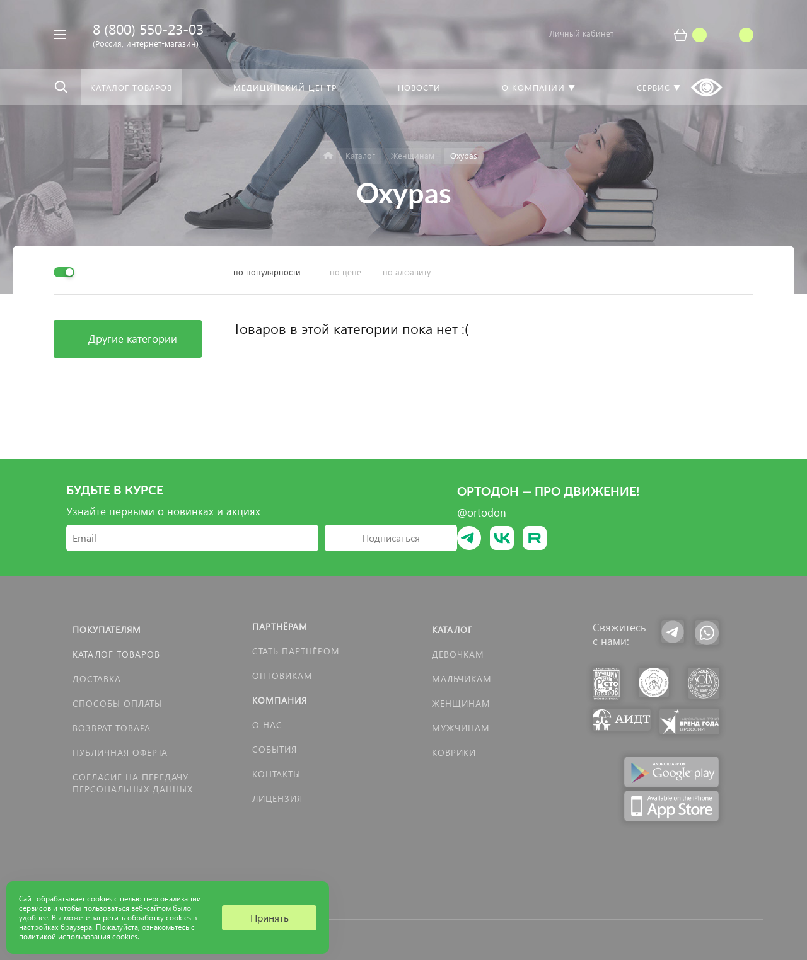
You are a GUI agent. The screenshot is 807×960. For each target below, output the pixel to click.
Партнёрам (280, 626)
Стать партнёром (296, 651)
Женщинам (461, 703)
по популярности (267, 271)
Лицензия (277, 798)
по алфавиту (407, 271)
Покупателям (107, 630)
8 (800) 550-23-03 (148, 28)
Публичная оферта (120, 752)
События (274, 749)
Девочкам (458, 654)
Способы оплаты (117, 703)
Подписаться (391, 537)
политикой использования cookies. (79, 936)
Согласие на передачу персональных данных (133, 783)
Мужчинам (461, 728)
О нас (267, 725)
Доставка (97, 679)
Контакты (276, 774)
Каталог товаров (116, 654)
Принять (269, 917)
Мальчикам (462, 679)
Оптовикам (282, 676)
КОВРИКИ (454, 752)
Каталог (452, 630)
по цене (345, 271)
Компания (279, 700)
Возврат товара (112, 728)
